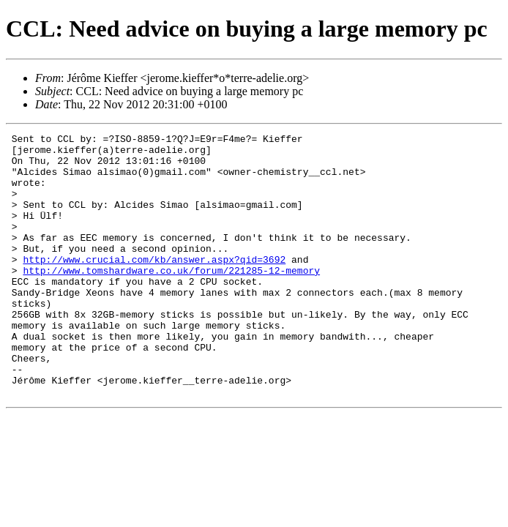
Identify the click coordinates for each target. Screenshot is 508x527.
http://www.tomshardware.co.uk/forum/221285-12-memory (171, 298)
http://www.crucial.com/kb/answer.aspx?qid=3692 (154, 285)
